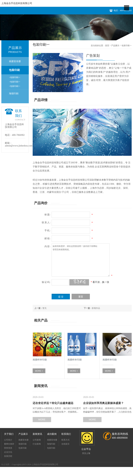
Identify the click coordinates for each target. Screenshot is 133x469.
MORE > (39, 371)
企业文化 (8, 452)
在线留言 (65, 444)
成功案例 (52, 434)
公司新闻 (37, 440)
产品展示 (115, 45)
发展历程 (8, 456)
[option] (66, 27)
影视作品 (92, 308)
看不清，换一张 (101, 282)
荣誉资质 (8, 448)
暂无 (40, 308)
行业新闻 (37, 444)
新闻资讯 (37, 434)
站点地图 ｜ (6, 464)
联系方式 (65, 440)
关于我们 (9, 434)
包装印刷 (14, 70)
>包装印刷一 (14, 77)
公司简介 (8, 440)
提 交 (61, 296)
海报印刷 (13, 93)
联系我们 (66, 434)
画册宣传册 (15, 61)
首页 (107, 45)
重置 (80, 296)
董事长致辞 (9, 444)
